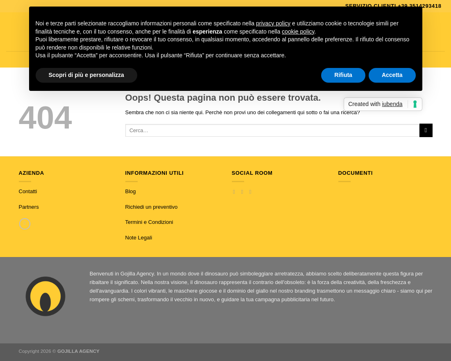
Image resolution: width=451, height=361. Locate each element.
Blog (130, 191)
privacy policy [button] (273, 23)
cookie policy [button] (298, 31)
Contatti (28, 191)
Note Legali (138, 238)
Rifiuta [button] (343, 75)
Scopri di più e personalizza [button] (86, 75)
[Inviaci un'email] (252, 192)
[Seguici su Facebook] (235, 192)
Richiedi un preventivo (151, 207)
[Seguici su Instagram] (244, 192)
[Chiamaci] (24, 223)
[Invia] (426, 130)
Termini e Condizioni (149, 222)
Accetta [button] (392, 75)
